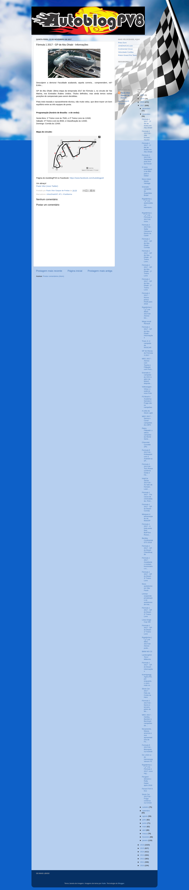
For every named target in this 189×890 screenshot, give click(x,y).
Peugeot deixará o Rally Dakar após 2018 (147, 781)
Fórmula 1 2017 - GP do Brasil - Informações (147, 667)
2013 (142, 855)
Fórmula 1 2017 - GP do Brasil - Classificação (147, 550)
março (145, 834)
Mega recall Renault (146, 322)
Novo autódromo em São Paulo (147, 587)
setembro (146, 811)
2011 (142, 862)
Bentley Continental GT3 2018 (147, 540)
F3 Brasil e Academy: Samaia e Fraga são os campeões (147, 402)
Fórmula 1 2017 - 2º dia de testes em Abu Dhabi (147, 123)
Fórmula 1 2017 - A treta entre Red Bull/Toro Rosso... (147, 529)
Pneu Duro (122, 43)
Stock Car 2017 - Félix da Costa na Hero (146, 693)
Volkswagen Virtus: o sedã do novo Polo (147, 390)
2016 (142, 845)
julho (144, 820)
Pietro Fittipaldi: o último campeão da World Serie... (147, 433)
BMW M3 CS (147, 651)
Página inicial (75, 270)
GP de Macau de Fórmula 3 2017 (147, 353)
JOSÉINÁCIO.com (125, 46)
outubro (145, 807)
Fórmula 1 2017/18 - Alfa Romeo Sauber (146, 135)
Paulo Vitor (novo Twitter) (47, 186)
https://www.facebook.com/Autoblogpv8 (87, 178)
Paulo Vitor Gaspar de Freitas (125, 95)
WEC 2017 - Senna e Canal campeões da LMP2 (147, 420)
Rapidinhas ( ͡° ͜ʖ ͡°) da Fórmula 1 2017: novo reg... (147, 769)
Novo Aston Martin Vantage (146, 181)
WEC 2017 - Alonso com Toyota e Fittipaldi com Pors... (147, 364)
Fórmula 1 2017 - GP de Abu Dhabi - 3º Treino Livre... (147, 256)
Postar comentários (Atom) (53, 276)
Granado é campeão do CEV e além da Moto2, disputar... (147, 378)
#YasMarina (67, 194)
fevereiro (146, 837)
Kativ (104, 883)
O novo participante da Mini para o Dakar (147, 171)
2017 (142, 105)
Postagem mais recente (49, 270)
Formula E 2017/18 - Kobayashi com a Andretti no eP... (147, 455)
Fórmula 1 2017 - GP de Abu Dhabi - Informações (147, 332)
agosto (145, 816)
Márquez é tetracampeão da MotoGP (147, 517)
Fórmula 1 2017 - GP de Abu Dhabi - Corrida (147, 243)
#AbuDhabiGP (52, 194)
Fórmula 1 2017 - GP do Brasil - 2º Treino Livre (147, 612)
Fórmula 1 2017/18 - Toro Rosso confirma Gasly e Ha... (147, 469)
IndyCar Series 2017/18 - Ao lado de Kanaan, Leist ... (147, 483)
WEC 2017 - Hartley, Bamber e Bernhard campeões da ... (147, 720)
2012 (142, 859)
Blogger (121, 883)
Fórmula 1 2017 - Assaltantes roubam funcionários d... (147, 563)
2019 (142, 99)
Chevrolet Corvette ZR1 (146, 444)
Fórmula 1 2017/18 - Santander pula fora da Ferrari (147, 159)
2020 (142, 95)
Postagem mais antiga (100, 270)
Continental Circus (125, 49)
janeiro (145, 840)
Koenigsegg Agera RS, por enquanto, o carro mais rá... (147, 680)
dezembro (146, 108)
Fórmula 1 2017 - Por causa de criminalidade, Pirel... (147, 496)
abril (144, 830)
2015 (142, 848)
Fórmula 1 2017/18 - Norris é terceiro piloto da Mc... (146, 706)
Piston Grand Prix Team (127, 55)
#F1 (60, 194)
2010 (142, 865)
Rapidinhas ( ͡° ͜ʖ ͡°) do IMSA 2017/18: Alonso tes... (147, 312)
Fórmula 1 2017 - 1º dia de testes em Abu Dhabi (147, 147)
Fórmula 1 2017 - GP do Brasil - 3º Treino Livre (147, 576)
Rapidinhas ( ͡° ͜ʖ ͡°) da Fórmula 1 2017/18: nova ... (147, 217)
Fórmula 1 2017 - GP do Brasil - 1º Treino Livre (147, 629)
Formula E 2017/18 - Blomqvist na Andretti (147, 748)
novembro (146, 114)
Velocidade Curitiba (125, 52)
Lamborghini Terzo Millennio (147, 657)
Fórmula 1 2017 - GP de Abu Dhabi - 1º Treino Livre (147, 284)
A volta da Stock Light (147, 412)
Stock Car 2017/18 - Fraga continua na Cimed (146, 798)
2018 (142, 102)
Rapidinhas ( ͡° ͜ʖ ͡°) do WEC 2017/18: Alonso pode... (147, 642)
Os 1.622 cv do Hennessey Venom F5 (147, 758)
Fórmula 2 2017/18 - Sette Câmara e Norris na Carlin (147, 230)
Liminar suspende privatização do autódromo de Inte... (147, 599)
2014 (142, 852)
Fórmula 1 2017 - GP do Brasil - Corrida (147, 507)
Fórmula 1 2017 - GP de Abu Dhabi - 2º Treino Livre (147, 270)
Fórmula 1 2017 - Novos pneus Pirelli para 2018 (147, 298)
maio (144, 827)
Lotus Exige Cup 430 (146, 621)
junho (144, 823)
